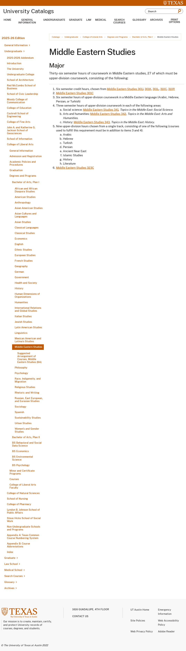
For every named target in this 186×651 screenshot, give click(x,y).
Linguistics (21, 333)
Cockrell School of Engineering (17, 115)
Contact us (80, 616)
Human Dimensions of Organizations (27, 295)
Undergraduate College (20, 74)
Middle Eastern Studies (28, 347)
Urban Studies (23, 423)
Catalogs (56, 37)
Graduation (16, 170)
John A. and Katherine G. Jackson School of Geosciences (21, 130)
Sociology (20, 406)
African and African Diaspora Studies (26, 190)
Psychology (21, 373)
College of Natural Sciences (23, 493)
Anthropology (23, 202)
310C (163, 89)
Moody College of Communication (17, 101)
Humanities (21, 302)
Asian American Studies (29, 208)
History (19, 288)
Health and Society (26, 282)
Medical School (13, 570)
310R (171, 89)
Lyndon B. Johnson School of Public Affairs (23, 511)
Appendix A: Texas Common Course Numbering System (23, 536)
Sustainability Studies (28, 417)
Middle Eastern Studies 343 (92, 122)
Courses (14, 479)
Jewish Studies (23, 321)
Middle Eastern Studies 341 (101, 109)
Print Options (174, 20)
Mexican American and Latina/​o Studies (28, 340)
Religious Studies (25, 387)
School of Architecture (20, 80)
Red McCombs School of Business (21, 87)
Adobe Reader (166, 631)
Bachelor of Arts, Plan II (26, 437)
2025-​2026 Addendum (20, 57)
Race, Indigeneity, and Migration (28, 380)
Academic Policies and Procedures (23, 163)
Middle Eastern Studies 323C (75, 167)
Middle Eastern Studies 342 (108, 114)
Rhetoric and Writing (27, 392)
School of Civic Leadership (22, 94)
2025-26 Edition (13, 38)
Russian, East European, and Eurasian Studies (29, 400)
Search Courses (119, 21)
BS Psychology (21, 465)
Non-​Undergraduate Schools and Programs (23, 528)
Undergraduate (54, 19)
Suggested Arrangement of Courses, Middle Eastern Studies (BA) (29, 357)
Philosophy (21, 367)
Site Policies (137, 620)
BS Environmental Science (22, 458)
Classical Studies (25, 233)
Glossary (139, 19)
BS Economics (20, 451)
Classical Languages (26, 227)
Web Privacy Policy (141, 631)
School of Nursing (17, 498)
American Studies (25, 197)
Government (22, 277)
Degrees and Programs (23, 175)
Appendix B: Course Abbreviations (18, 545)
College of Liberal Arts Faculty (23, 486)
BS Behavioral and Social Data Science (27, 444)
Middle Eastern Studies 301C (74, 93)
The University (15, 69)
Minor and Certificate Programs (22, 472)
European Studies (25, 255)
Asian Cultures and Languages (26, 215)
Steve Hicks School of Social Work (24, 520)
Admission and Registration (26, 156)
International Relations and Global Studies (28, 309)
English (19, 244)
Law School (11, 564)
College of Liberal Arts (20, 144)
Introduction (14, 63)
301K (148, 89)
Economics (21, 238)
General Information (27, 21)
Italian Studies (23, 316)
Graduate (75, 19)
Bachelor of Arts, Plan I (25, 182)
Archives (156, 19)
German (19, 271)
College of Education (19, 108)
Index (10, 552)
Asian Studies (23, 222)
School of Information (19, 138)
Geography (21, 266)
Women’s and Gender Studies (27, 430)
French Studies (24, 260)
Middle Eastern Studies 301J (125, 89)
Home (7, 19)
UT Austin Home (139, 609)
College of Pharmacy (19, 504)
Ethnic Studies (23, 249)
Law (88, 19)
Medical (100, 19)
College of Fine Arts (18, 122)
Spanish (19, 412)
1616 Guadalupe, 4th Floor (90, 609)
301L (156, 89)
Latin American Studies (28, 327)
